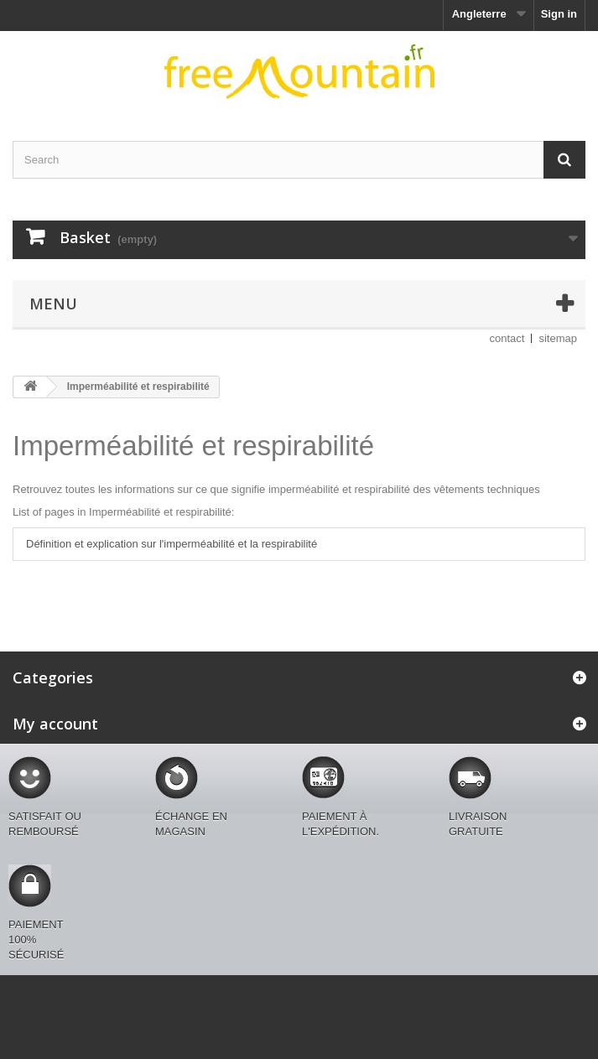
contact (507, 338)
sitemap (557, 338)
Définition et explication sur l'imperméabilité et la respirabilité (171, 543)
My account (55, 724)
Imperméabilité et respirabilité (193, 445)
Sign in (559, 14)
